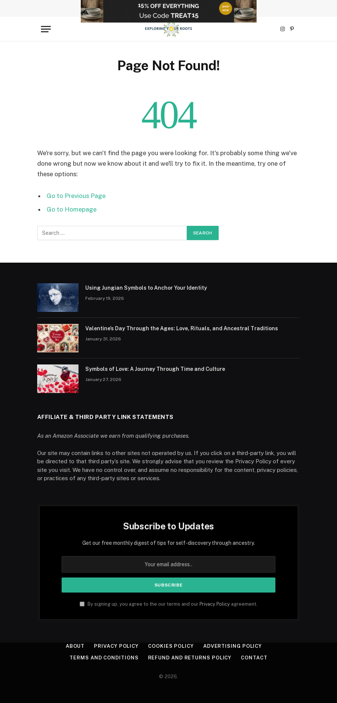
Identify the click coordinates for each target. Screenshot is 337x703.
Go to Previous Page (76, 196)
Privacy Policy (214, 604)
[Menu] (46, 29)
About (75, 646)
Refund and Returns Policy (190, 658)
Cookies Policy (171, 646)
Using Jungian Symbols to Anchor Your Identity (146, 288)
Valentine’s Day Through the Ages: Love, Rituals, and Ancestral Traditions (181, 328)
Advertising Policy (232, 646)
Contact (254, 658)
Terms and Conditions (104, 658)
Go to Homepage (72, 209)
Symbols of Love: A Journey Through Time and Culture (155, 369)
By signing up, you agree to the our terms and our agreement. (168, 604)
